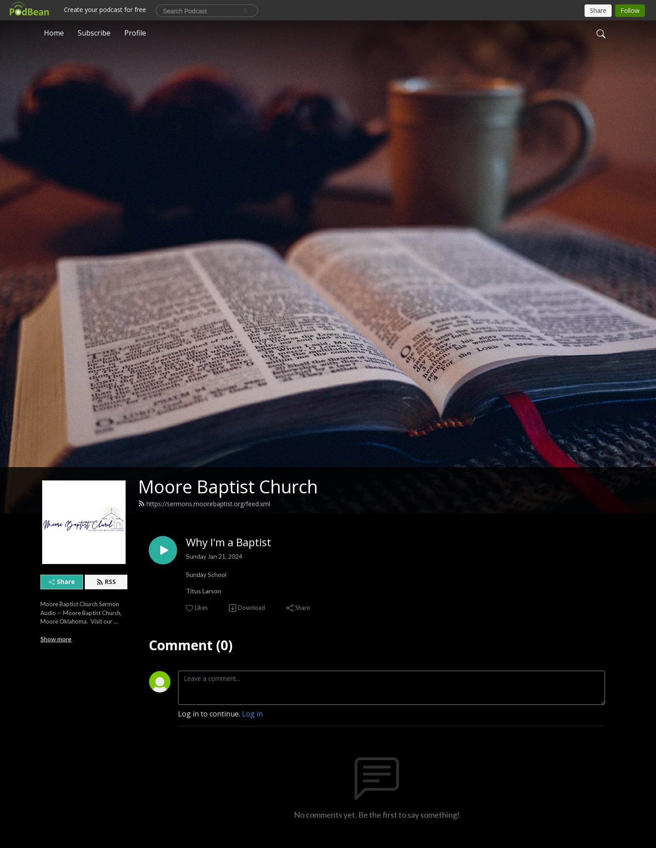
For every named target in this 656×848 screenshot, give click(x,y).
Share (62, 581)
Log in (252, 714)
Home (54, 33)
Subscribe (94, 33)
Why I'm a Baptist (228, 542)
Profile (135, 33)
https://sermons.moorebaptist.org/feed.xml (204, 504)
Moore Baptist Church (228, 486)
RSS (106, 581)
